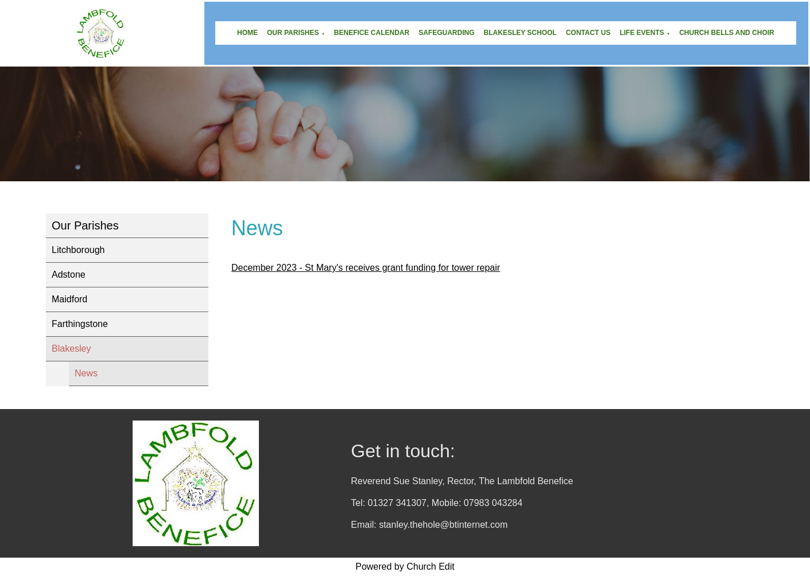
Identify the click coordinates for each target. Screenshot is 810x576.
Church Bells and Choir (726, 33)
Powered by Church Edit (405, 566)
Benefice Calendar (371, 33)
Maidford (69, 299)
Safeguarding (446, 33)
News (86, 373)
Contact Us (588, 33)
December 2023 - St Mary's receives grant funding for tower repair (365, 268)
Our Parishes (293, 33)
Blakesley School (520, 33)
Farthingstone (80, 324)
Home (247, 33)
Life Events (641, 33)
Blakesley (71, 348)
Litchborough (78, 250)
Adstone (69, 274)
